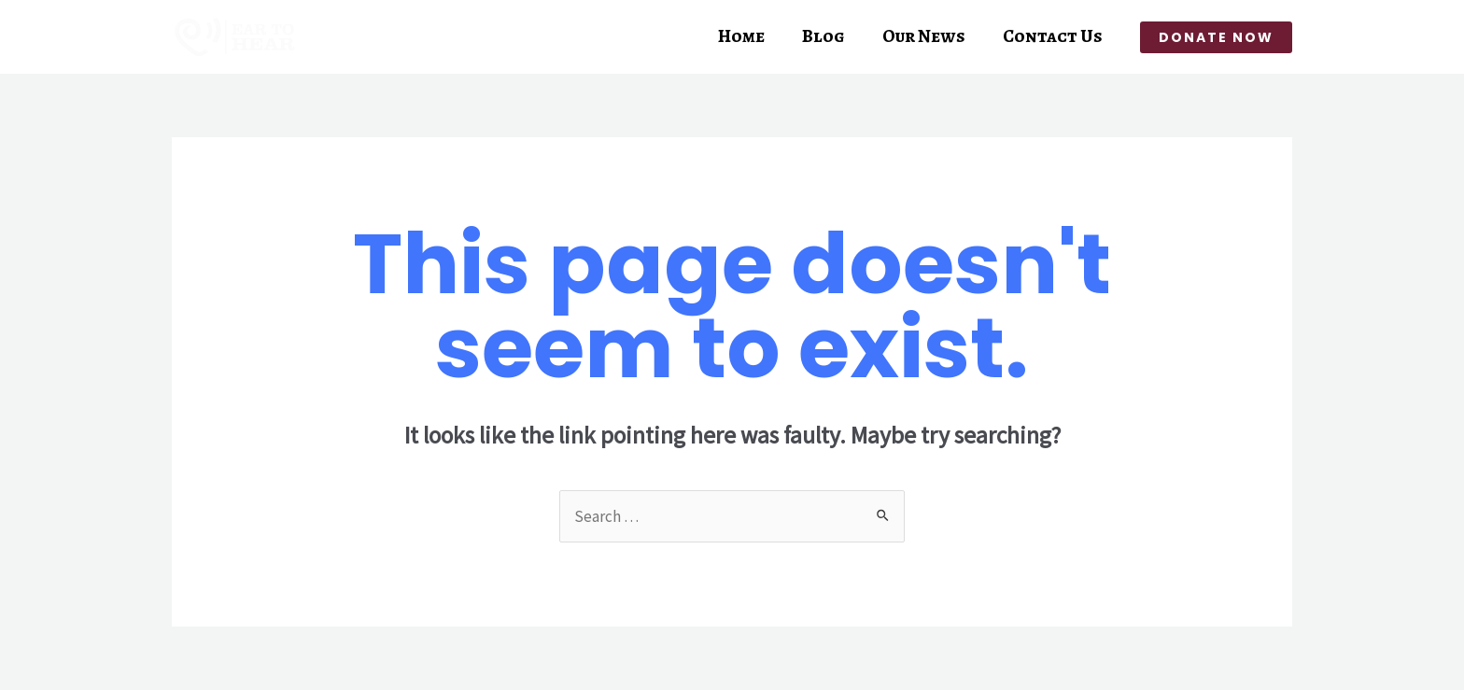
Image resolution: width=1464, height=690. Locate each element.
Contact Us (1053, 36)
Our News (923, 36)
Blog (823, 36)
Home (741, 36)
